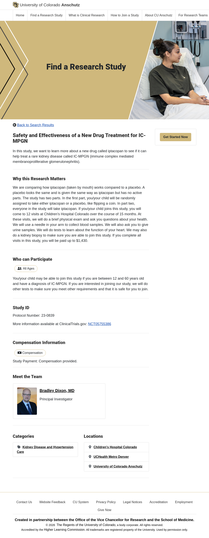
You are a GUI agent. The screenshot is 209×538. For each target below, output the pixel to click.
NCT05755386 (99, 324)
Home (20, 15)
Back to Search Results (35, 125)
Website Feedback (52, 502)
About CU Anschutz (158, 15)
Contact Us (24, 502)
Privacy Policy (106, 502)
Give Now (104, 510)
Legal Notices (132, 502)
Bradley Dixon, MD (57, 390)
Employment (184, 502)
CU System (81, 502)
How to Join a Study (125, 15)
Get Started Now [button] (175, 137)
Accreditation (158, 502)
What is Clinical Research (87, 15)
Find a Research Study (46, 15)
